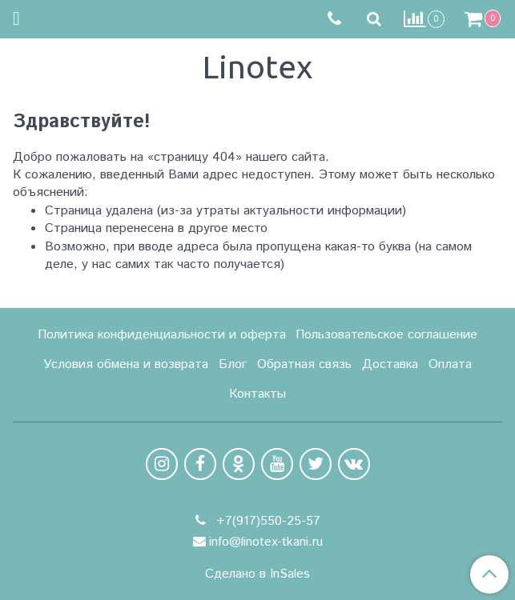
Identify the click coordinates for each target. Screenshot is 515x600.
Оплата (450, 364)
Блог (233, 364)
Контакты (257, 394)
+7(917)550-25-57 (266, 521)
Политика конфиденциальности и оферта (162, 335)
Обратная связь (304, 364)
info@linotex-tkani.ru (266, 542)
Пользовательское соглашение (386, 335)
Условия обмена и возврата (125, 364)
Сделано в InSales (257, 574)
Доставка (390, 364)
